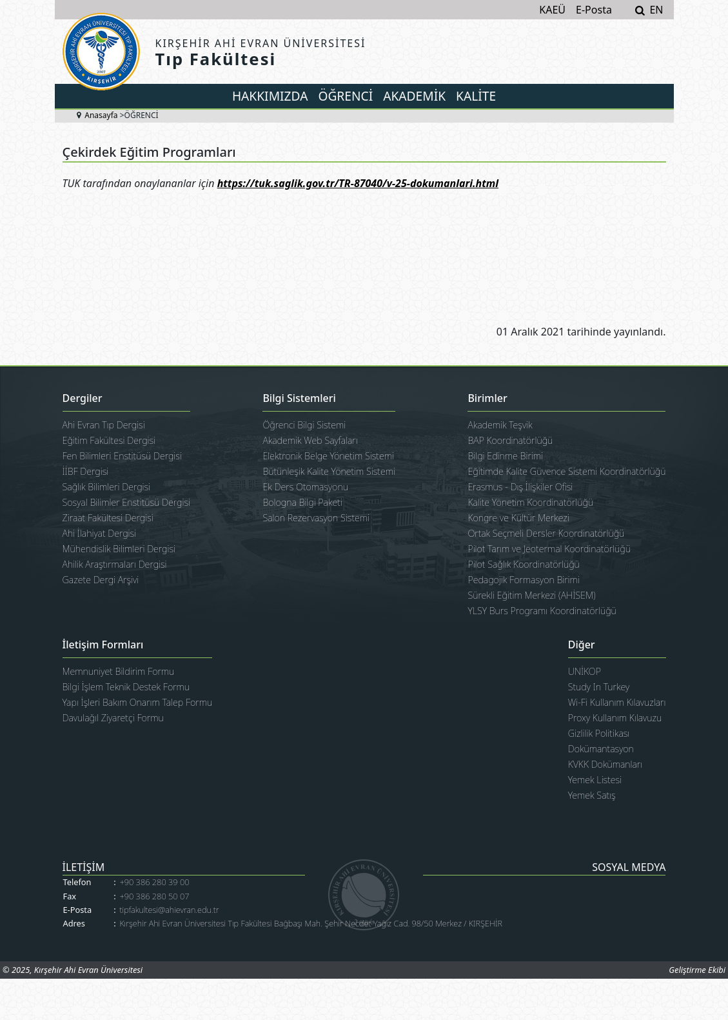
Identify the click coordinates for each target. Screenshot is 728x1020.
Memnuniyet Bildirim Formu (119, 671)
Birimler (487, 398)
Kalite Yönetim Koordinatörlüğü (530, 502)
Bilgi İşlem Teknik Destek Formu (126, 687)
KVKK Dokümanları (605, 764)
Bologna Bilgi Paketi (302, 502)
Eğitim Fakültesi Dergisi (109, 440)
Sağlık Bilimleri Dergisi (107, 487)
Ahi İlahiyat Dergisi (100, 533)
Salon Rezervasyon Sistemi (315, 518)
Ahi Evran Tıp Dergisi (104, 425)
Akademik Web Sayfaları (309, 440)
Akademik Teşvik (499, 425)
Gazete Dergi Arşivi (101, 580)
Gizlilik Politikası (599, 733)
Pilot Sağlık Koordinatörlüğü (523, 564)
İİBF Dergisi (86, 471)
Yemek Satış (592, 795)
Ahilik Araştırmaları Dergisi (115, 564)
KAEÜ (552, 10)
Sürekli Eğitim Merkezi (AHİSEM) (531, 595)
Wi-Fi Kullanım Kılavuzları (617, 702)
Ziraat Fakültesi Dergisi (108, 518)
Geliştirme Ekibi (697, 969)
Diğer (581, 645)
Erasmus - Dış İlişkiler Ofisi (520, 487)
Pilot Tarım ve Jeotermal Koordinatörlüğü (549, 549)
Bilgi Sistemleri (298, 398)
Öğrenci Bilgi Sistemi (304, 425)
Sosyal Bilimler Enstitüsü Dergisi (126, 502)
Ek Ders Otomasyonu (305, 487)
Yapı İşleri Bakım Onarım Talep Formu (138, 702)
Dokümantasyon (601, 749)
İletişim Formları (103, 645)
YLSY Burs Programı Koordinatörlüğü (541, 611)
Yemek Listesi (595, 780)
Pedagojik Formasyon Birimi (523, 580)
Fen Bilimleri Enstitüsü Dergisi (122, 456)
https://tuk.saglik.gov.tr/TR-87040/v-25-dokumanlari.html (357, 183)
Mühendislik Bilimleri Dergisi (119, 549)
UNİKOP (584, 671)
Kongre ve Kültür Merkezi (518, 518)
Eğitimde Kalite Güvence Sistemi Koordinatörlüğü (566, 471)
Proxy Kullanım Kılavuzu (615, 718)
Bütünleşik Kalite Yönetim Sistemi (328, 471)
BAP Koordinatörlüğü (510, 440)
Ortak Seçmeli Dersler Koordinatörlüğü (545, 533)
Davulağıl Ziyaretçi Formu (113, 718)
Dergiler (83, 398)
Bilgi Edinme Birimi (505, 456)
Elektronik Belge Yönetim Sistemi (328, 456)
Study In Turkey (598, 687)
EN (656, 10)
